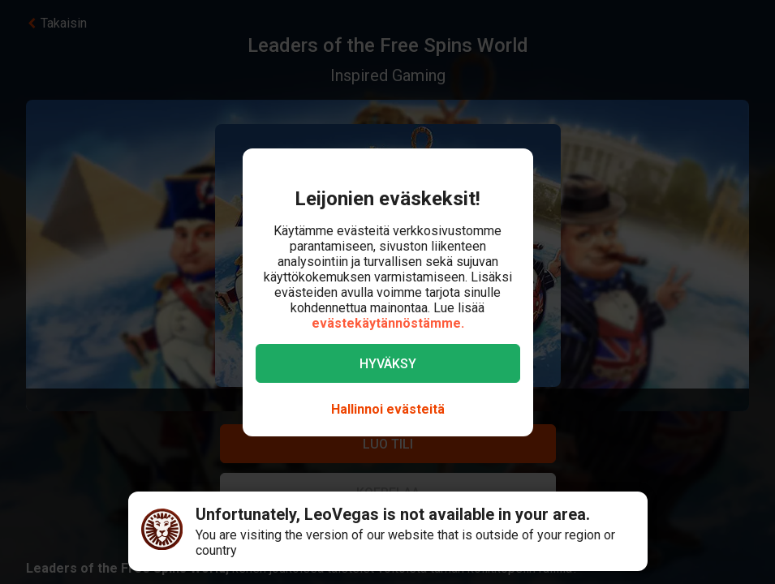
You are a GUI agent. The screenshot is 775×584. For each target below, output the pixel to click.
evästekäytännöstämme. (388, 323)
